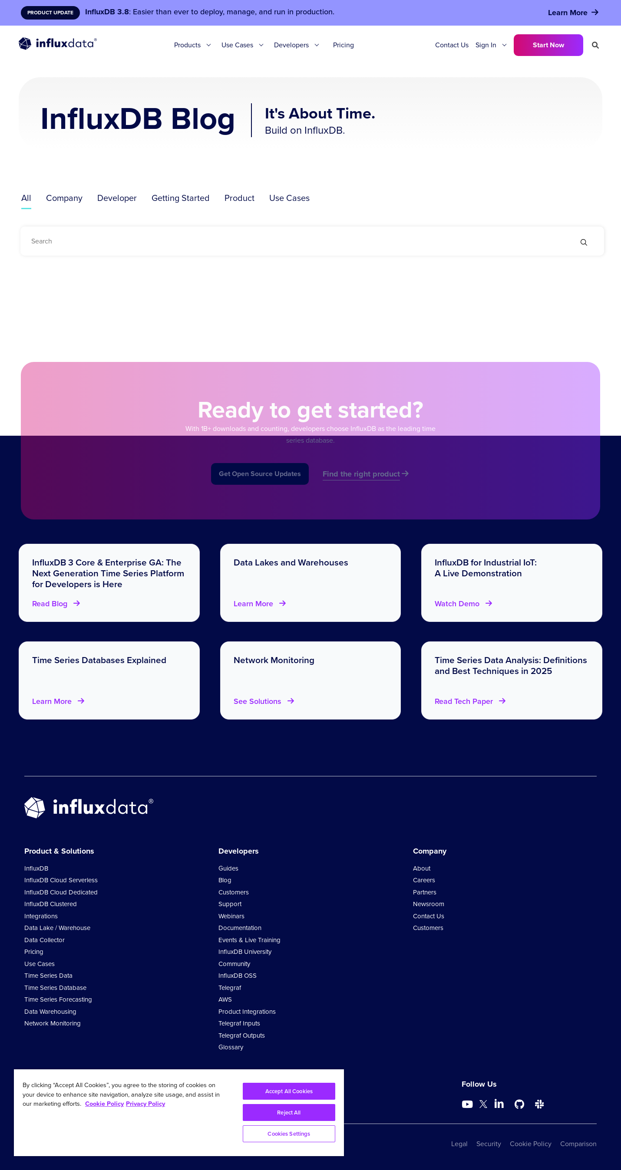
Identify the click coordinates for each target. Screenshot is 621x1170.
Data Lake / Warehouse (57, 928)
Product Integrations (247, 1011)
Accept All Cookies (289, 1091)
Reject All (289, 1112)
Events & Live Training (249, 940)
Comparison (578, 1144)
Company (64, 197)
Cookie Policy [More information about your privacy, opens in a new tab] (104, 1103)
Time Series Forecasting (58, 999)
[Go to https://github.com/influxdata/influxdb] (519, 1104)
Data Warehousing (50, 1011)
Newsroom (428, 904)
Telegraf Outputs (241, 1035)
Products (187, 45)
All (26, 197)
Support (229, 904)
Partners (424, 892)
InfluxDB (36, 868)
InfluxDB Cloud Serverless (61, 880)
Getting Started (181, 197)
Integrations (41, 916)
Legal (459, 1144)
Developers (291, 45)
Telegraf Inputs (239, 1023)
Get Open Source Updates (260, 483)
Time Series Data (48, 975)
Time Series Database (55, 988)
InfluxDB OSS (237, 975)
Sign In (486, 45)
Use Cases (237, 45)
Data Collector (44, 940)
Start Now (548, 45)
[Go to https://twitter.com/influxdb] (483, 1105)
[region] (179, 1112)
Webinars (231, 916)
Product (239, 197)
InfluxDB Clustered (50, 904)
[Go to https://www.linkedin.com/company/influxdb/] (499, 1103)
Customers (233, 892)
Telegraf (229, 988)
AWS (225, 999)
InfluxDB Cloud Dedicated (61, 892)
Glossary (230, 1047)
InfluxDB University (244, 951)
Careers (424, 880)
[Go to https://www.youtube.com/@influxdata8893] (468, 1104)
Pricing (343, 45)
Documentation (239, 928)
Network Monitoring (52, 1023)
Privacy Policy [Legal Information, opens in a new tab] (145, 1103)
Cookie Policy (531, 1144)
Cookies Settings (289, 1134)
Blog (224, 880)
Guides (228, 868)
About (421, 868)
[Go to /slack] (539, 1104)
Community (234, 964)
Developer (117, 197)
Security (488, 1144)
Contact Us (452, 45)
